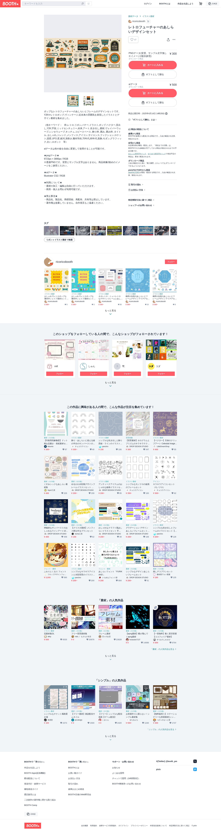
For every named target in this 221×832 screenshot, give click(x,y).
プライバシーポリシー (139, 825)
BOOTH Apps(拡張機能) (34, 773)
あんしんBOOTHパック (137, 154)
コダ (158, 366)
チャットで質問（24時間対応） (126, 778)
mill (56, 366)
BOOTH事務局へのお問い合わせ (126, 784)
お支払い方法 (137, 190)
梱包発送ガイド (31, 789)
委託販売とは (30, 794)
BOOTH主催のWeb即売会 (79, 794)
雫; (123, 366)
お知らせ (116, 768)
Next (119, 53)
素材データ (133, 16)
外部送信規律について (158, 825)
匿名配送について (32, 778)
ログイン (148, 4)
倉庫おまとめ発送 (76, 789)
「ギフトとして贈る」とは (143, 120)
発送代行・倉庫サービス (35, 784)
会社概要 (84, 825)
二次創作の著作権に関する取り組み (40, 800)
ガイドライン (123, 825)
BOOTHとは (164, 4)
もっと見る (110, 385)
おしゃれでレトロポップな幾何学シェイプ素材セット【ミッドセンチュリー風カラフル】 (55, 297)
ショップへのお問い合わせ (140, 205)
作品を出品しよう (185, 4)
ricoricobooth (64, 261)
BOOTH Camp (30, 805)
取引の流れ (136, 184)
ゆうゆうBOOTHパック (157, 154)
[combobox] (53, 3)
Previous (46, 53)
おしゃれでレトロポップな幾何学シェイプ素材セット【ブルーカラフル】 (82, 297)
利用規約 (93, 825)
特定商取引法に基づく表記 (140, 200)
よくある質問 (118, 773)
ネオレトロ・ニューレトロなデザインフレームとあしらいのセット (110, 297)
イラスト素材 (148, 16)
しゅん (91, 366)
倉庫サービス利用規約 (107, 825)
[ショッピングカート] (200, 3)
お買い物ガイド (75, 773)
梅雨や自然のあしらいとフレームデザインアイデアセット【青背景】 (137, 297)
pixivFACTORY (134, 172)
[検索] (82, 4)
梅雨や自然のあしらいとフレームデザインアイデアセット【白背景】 (164, 297)
